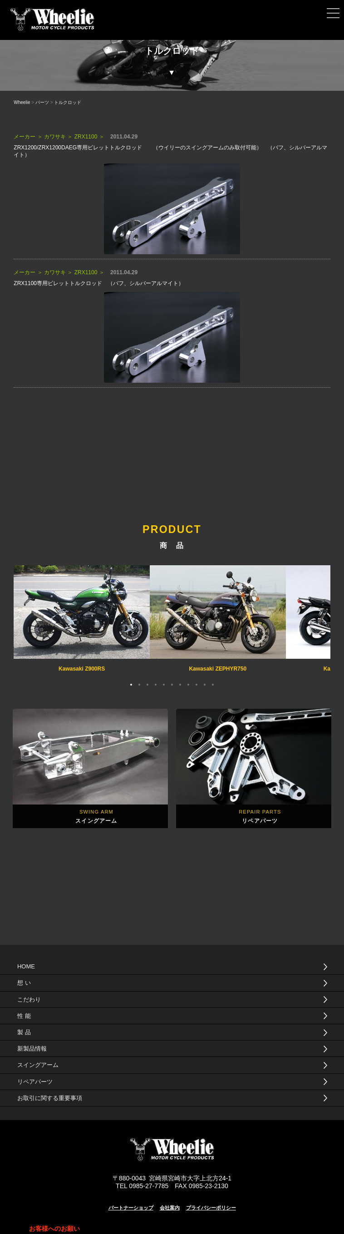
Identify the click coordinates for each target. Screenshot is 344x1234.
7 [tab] (180, 683)
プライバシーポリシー (211, 1207)
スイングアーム (38, 1064)
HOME (26, 966)
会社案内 (170, 1207)
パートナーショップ (130, 1207)
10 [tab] (204, 683)
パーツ (42, 102)
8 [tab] (188, 683)
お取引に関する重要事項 (49, 1098)
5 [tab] (164, 683)
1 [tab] (131, 683)
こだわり (29, 999)
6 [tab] (172, 683)
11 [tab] (213, 683)
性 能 (24, 1015)
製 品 (24, 1032)
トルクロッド (67, 102)
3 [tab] (147, 683)
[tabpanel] (82, 620)
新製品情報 (32, 1048)
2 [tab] (139, 683)
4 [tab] (155, 683)
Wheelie (22, 102)
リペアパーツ (35, 1081)
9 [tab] (196, 683)
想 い (24, 982)
